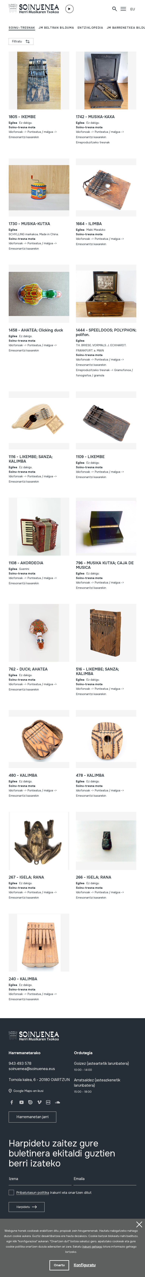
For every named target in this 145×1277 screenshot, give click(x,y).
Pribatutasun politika (32, 1193)
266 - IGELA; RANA (93, 877)
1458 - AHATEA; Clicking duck (36, 330)
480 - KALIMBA (23, 775)
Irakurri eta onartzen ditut (54, 1193)
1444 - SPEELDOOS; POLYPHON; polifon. (106, 332)
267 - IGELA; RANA (26, 877)
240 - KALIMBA (23, 979)
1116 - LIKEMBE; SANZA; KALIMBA (30, 459)
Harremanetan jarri (32, 1117)
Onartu (59, 1265)
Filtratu (17, 41)
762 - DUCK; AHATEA (28, 669)
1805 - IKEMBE (22, 117)
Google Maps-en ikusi (28, 1091)
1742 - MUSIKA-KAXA (95, 117)
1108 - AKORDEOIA (26, 563)
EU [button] (132, 9)
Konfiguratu (85, 1265)
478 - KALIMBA (90, 775)
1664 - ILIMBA (89, 223)
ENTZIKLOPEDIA (90, 27)
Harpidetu (23, 1207)
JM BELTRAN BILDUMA (56, 27)
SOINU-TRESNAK (22, 27)
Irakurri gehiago (92, 1247)
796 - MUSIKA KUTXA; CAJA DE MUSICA (105, 565)
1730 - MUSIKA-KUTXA (29, 223)
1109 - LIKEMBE (90, 456)
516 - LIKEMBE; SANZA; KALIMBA (97, 671)
